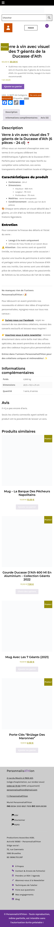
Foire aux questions (23, 889)
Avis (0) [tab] (45, 117)
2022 (26, 98)
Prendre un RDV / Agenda (25, 875)
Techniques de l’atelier (24, 885)
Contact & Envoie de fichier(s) (28, 871)
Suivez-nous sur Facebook (19, 320)
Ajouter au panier (13, 86)
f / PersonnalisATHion (17, 796)
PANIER (31, 28)
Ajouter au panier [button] (27, 507)
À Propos (17, 866)
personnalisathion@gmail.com (22, 789)
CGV (14, 815)
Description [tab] (11, 112)
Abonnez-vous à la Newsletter (27, 880)
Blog (15, 899)
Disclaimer (18, 820)
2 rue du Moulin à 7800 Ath (20, 778)
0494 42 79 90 (13, 786)
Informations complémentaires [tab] (21, 117)
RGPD (15, 824)
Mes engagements (22, 894)
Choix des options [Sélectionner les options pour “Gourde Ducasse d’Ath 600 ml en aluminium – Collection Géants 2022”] (27, 591)
